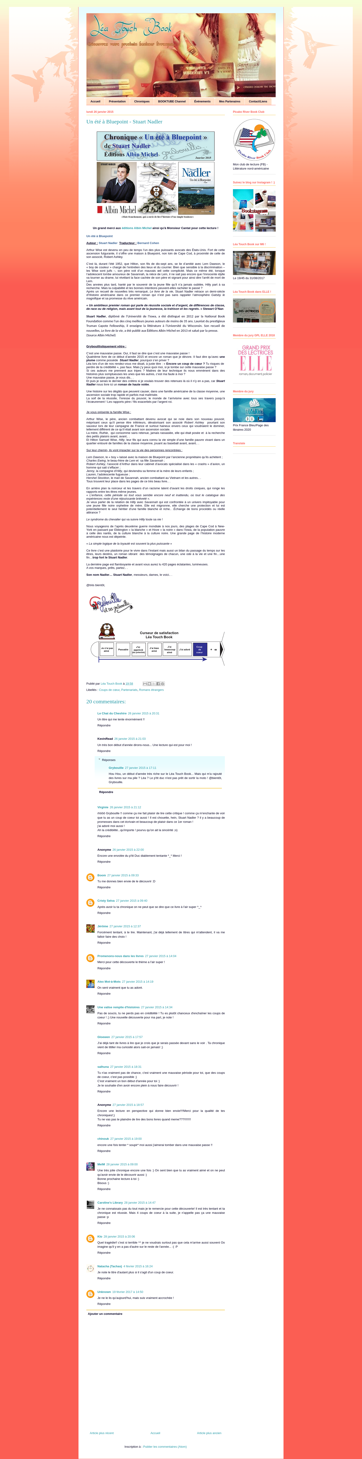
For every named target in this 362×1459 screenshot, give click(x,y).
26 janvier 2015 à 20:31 (143, 713)
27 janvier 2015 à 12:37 (125, 926)
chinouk (103, 1138)
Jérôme (102, 926)
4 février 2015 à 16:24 (138, 1266)
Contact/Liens (258, 101)
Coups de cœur (109, 690)
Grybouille (116, 768)
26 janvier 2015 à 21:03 (130, 738)
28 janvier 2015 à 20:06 (119, 1236)
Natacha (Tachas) (109, 1266)
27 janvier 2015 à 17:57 (127, 1037)
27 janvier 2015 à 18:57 (128, 1105)
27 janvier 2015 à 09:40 (131, 900)
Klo (99, 1236)
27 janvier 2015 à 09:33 (123, 875)
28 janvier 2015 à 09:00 (122, 1164)
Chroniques (142, 101)
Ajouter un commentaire (105, 1314)
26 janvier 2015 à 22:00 (128, 849)
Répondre (104, 725)
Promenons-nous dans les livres (120, 956)
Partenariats (129, 690)
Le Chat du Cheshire (112, 713)
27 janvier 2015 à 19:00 (126, 1138)
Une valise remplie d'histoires (118, 1007)
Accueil (95, 101)
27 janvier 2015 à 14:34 (156, 1007)
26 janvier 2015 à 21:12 (125, 807)
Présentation (117, 101)
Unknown (104, 1292)
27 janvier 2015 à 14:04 (160, 956)
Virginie (102, 807)
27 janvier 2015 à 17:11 (140, 768)
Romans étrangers (151, 690)
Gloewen (103, 1037)
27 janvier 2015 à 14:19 (137, 981)
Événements (202, 101)
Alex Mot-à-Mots (109, 981)
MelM (101, 1164)
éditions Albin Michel (137, 228)
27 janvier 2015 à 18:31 (126, 1066)
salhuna (103, 1066)
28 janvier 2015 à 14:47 (140, 1202)
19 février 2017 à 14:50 (127, 1292)
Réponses (109, 759)
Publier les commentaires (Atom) (165, 1446)
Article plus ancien (209, 1433)
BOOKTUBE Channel (172, 101)
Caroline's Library (110, 1202)
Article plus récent (102, 1433)
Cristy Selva (106, 900)
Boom (101, 875)
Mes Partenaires (229, 101)
